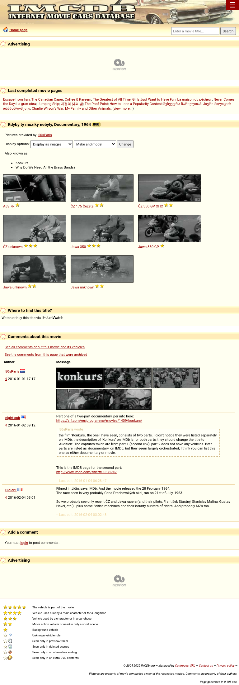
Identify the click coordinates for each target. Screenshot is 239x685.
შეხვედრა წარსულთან (182, 104)
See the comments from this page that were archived (46, 354)
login (24, 542)
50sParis (45, 135)
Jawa (75, 247)
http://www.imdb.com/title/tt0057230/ (86, 472)
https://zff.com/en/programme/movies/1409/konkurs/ (99, 420)
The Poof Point (96, 104)
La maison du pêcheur (194, 99)
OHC (159, 206)
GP (152, 206)
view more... (123, 108)
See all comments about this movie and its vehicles (45, 347)
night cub (12, 418)
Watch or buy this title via (32, 318)
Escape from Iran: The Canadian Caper (33, 99)
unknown (15, 247)
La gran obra (26, 104)
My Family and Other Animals (88, 108)
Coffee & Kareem (78, 99)
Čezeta (88, 206)
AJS (6, 206)
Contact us (206, 665)
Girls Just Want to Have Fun (154, 99)
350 (146, 206)
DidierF (10, 490)
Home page (18, 30)
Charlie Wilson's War (47, 108)
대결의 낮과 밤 (72, 104)
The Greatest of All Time (112, 99)
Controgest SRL (185, 665)
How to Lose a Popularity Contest (136, 104)
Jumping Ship (48, 104)
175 (79, 206)
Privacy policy (225, 665)
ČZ (73, 206)
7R (12, 206)
